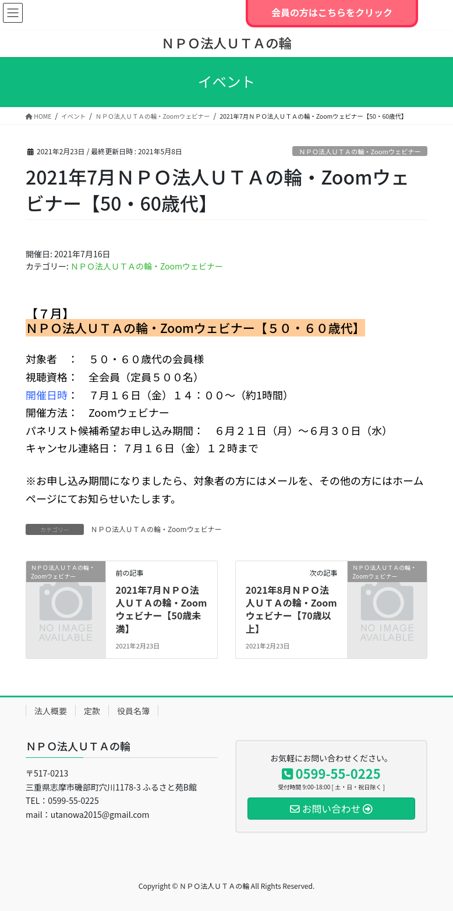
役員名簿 (133, 711)
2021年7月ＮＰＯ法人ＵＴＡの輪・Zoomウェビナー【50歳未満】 (161, 609)
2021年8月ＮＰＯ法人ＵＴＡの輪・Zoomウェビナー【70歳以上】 (291, 609)
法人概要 (50, 711)
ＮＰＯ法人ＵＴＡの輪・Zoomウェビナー (359, 151)
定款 (92, 711)
